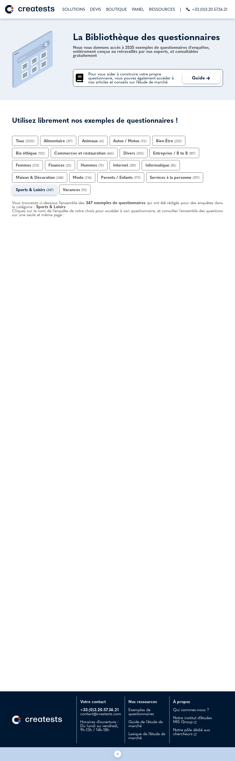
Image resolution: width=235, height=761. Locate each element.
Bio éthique (30, 153)
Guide (201, 78)
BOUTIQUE (116, 9)
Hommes (92, 165)
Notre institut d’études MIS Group (192, 719)
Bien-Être (169, 140)
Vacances (75, 189)
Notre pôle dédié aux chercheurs (191, 731)
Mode (82, 177)
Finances (59, 165)
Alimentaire (58, 140)
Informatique (160, 165)
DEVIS (95, 9)
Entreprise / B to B (174, 153)
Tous (25, 140)
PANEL (138, 9)
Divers (133, 153)
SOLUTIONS (73, 9)
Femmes (27, 165)
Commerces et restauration (84, 153)
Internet (124, 165)
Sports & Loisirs (34, 189)
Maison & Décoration (39, 177)
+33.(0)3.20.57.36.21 (206, 9)
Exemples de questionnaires (141, 711)
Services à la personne (174, 177)
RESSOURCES (162, 9)
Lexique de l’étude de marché (146, 735)
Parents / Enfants (120, 177)
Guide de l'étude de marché (145, 723)
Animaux (93, 140)
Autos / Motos (129, 140)
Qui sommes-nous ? (191, 709)
